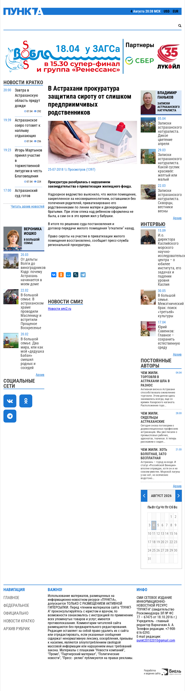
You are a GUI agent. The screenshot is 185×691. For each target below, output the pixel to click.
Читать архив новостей (27, 206)
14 (166, 534)
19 (158, 542)
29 (171, 550)
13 (162, 534)
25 (154, 550)
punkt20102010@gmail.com (156, 640)
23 (175, 542)
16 (175, 534)
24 (149, 550)
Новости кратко (18, 620)
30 (175, 550)
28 (166, 550)
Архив (40, 375)
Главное (11, 597)
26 (158, 550)
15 (171, 534)
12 (158, 534)
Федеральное (16, 605)
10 (149, 534)
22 (171, 542)
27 (162, 550)
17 (149, 542)
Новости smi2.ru (59, 309)
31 (149, 559)
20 (162, 542)
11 (154, 534)
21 (166, 542)
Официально (15, 613)
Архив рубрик (16, 628)
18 (154, 542)
